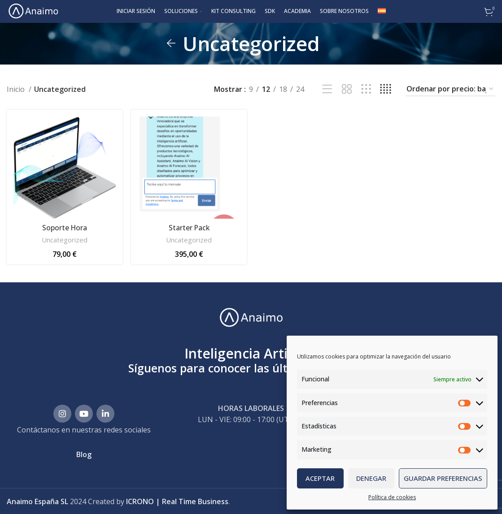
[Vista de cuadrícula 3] (366, 88)
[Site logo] (32, 10)
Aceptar (320, 478)
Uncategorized (64, 238)
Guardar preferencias (443, 478)
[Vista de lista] (327, 88)
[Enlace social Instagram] (62, 412)
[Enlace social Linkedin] (105, 412)
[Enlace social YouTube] (84, 412)
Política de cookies (392, 497)
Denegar (371, 478)
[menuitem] (382, 11)
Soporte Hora (64, 227)
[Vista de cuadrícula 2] (346, 88)
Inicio (16, 89)
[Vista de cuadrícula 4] (385, 88)
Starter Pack (189, 227)
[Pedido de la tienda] (450, 89)
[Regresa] (171, 43)
